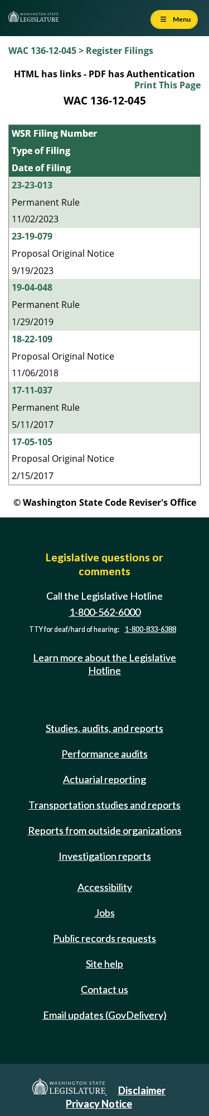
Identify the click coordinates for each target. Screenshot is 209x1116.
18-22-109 (32, 339)
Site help (104, 964)
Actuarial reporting (104, 779)
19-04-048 (32, 287)
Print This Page (167, 85)
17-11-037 (32, 390)
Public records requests (104, 938)
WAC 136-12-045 (42, 50)
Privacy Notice (99, 1104)
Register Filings (119, 50)
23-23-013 (32, 185)
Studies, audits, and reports (104, 728)
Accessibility (104, 887)
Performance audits (104, 754)
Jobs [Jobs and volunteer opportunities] (105, 912)
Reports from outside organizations (105, 830)
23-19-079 (32, 236)
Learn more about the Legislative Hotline (104, 663)
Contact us (104, 989)
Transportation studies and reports (104, 805)
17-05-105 (32, 442)
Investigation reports (105, 856)
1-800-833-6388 (150, 629)
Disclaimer (142, 1090)
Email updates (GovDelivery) (105, 1015)
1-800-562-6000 (104, 612)
